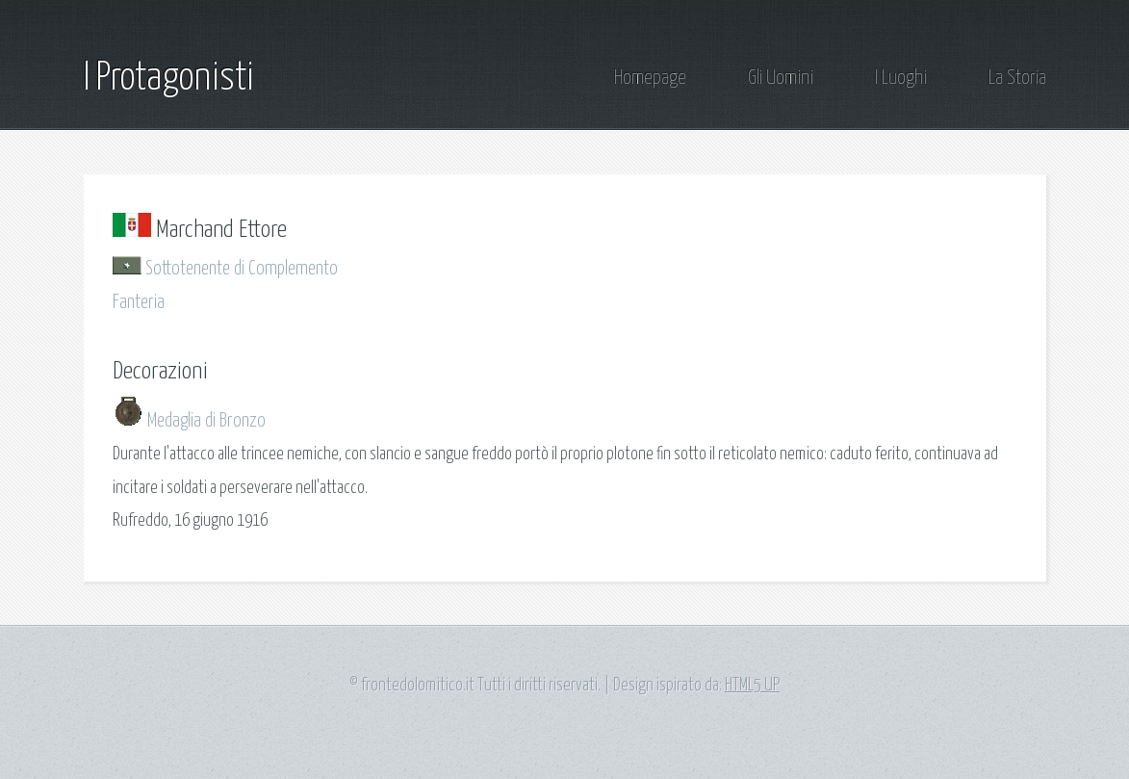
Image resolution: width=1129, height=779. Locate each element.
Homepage (650, 78)
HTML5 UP (752, 685)
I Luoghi (901, 78)
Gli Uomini (780, 78)
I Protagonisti (169, 78)
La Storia (1017, 78)
